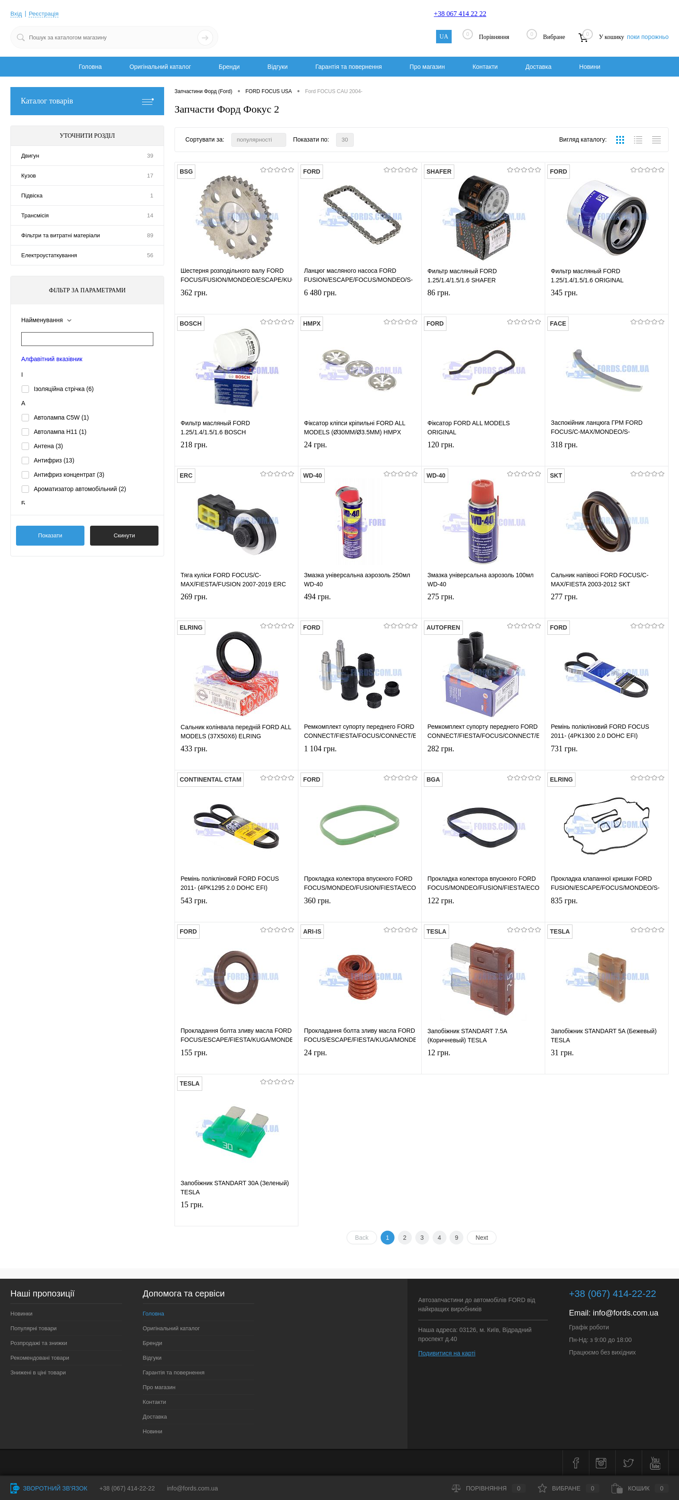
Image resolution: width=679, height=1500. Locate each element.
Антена (48, 446)
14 (150, 215)
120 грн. (483, 453)
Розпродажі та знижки (38, 1343)
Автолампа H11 (60, 431)
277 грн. (607, 605)
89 (150, 235)
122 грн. (483, 909)
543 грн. (236, 909)
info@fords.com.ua (625, 1313)
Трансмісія (35, 215)
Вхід (16, 13)
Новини (590, 66)
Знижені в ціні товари (38, 1372)
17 (150, 175)
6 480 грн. (360, 301)
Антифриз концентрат (69, 474)
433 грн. (236, 757)
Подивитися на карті (446, 1353)
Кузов (28, 175)
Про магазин (427, 66)
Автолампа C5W (61, 417)
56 (150, 255)
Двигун (30, 155)
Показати (50, 535)
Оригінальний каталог (160, 66)
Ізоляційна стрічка (64, 388)
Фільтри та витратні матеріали (60, 235)
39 (150, 155)
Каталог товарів (87, 101)
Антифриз (54, 460)
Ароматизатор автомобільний (80, 488)
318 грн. (607, 453)
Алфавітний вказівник (51, 359)
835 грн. (607, 909)
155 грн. (236, 1061)
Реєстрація (44, 13)
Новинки (21, 1313)
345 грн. (607, 301)
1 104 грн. (360, 757)
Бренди (229, 66)
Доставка (538, 66)
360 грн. (360, 909)
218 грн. (236, 453)
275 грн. (483, 605)
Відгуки (278, 66)
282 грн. (483, 757)
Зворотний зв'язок (48, 1488)
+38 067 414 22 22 (460, 13)
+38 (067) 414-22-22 (127, 1488)
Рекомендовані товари (39, 1358)
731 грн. (607, 757)
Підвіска (31, 195)
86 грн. (483, 301)
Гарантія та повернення (348, 66)
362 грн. (236, 301)
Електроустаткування (49, 255)
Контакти (485, 66)
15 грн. (236, 1213)
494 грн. (360, 605)
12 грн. (483, 1061)
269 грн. (236, 605)
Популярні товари (33, 1328)
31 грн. (607, 1061)
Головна (90, 66)
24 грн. (360, 453)
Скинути (124, 535)
